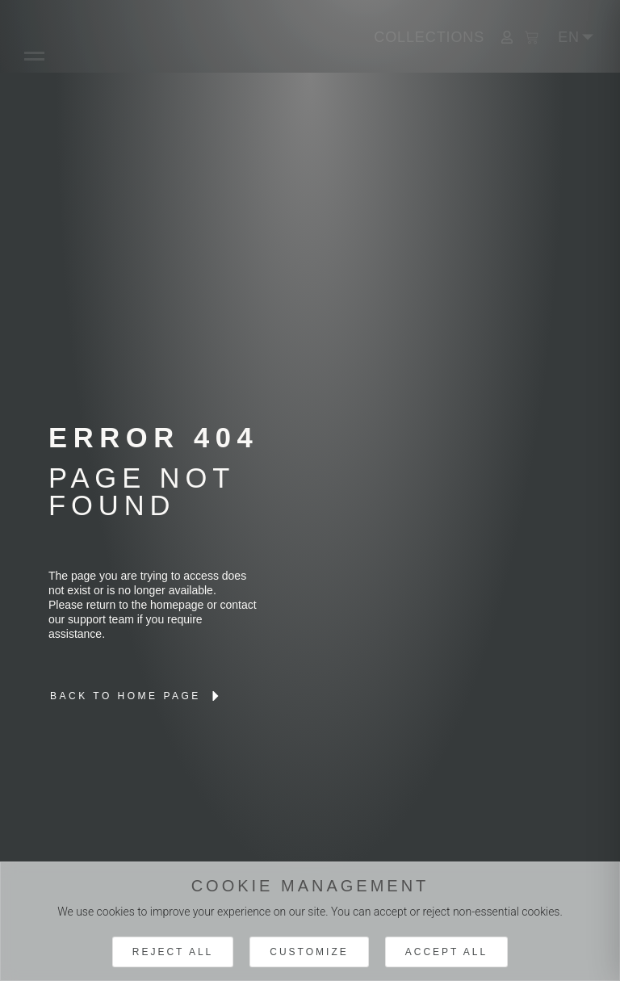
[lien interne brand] (136, 696)
